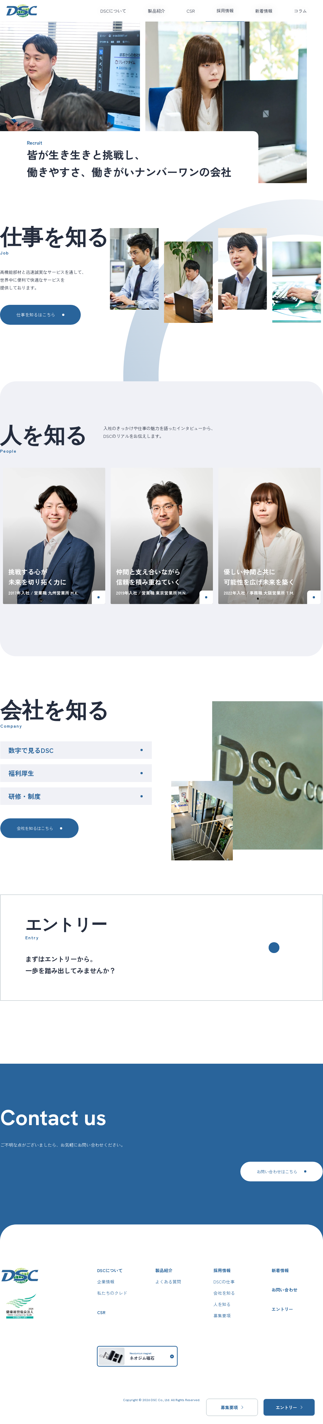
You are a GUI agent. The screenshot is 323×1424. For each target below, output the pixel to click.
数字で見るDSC (30, 750)
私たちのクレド (112, 1293)
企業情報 (105, 1282)
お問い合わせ (285, 1290)
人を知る (222, 1304)
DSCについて (113, 11)
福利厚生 (21, 773)
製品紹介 (156, 11)
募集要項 (222, 1316)
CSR (191, 11)
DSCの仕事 (224, 1282)
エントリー (282, 1309)
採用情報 (225, 10)
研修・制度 (24, 796)
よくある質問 (168, 1282)
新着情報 (263, 11)
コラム (300, 11)
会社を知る (224, 1293)
